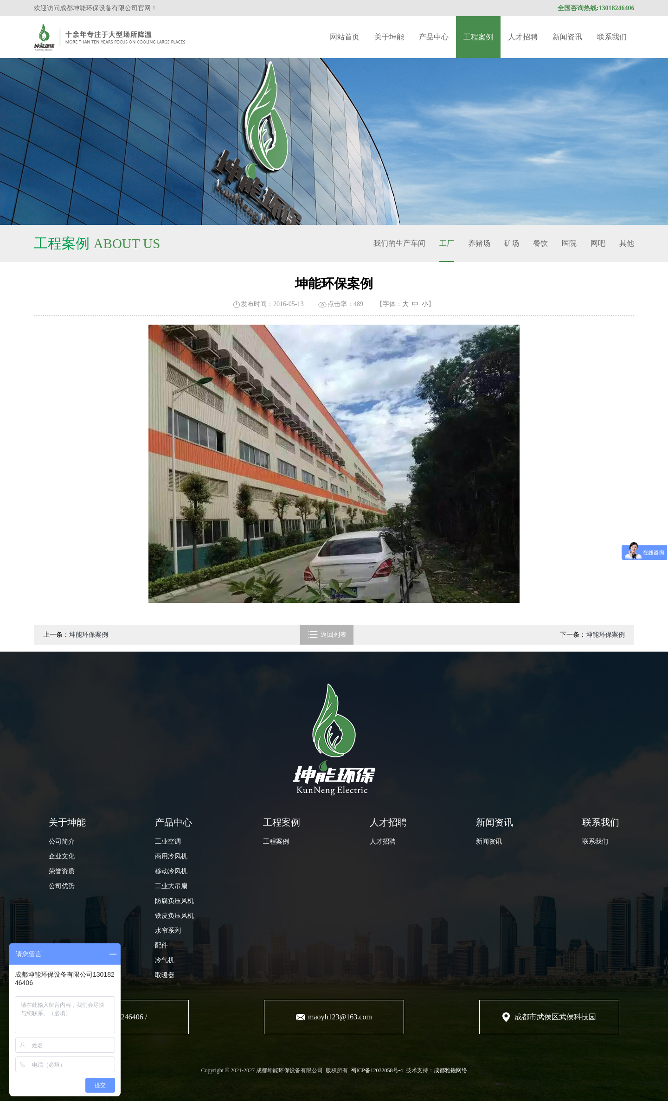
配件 (161, 945)
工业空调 (168, 841)
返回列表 (327, 635)
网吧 (598, 243)
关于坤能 (389, 37)
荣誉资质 (62, 871)
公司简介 (62, 841)
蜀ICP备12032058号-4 (377, 1070)
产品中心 (434, 37)
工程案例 (478, 37)
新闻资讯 (567, 37)
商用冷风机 (171, 856)
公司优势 (62, 886)
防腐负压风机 (174, 900)
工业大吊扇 (171, 886)
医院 (569, 243)
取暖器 (164, 975)
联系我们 (612, 37)
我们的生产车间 (399, 243)
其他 (626, 243)
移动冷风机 (171, 871)
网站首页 (345, 37)
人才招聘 (523, 37)
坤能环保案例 (88, 634)
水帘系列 (168, 930)
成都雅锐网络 (450, 1070)
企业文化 (62, 856)
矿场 (511, 243)
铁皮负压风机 (174, 915)
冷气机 (164, 960)
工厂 (446, 243)
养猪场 (479, 243)
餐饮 (540, 243)
